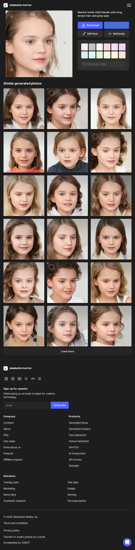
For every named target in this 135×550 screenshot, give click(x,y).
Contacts (9, 422)
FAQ (6, 434)
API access (75, 459)
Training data (11, 482)
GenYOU (74, 447)
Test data (73, 482)
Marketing (9, 488)
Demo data (10, 494)
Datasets (74, 465)
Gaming (72, 494)
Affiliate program (13, 459)
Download (90, 25)
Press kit (8, 453)
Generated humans (80, 428)
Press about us (12, 447)
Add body (116, 34)
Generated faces (78, 422)
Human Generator (79, 441)
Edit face (90, 34)
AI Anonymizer (77, 453)
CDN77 (26, 542)
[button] (127, 542)
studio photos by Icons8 (31, 536)
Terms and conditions (16, 522)
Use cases (9, 441)
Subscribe (60, 405)
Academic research (15, 500)
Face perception (77, 500)
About (7, 428)
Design (71, 488)
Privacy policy (12, 530)
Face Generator (77, 434)
